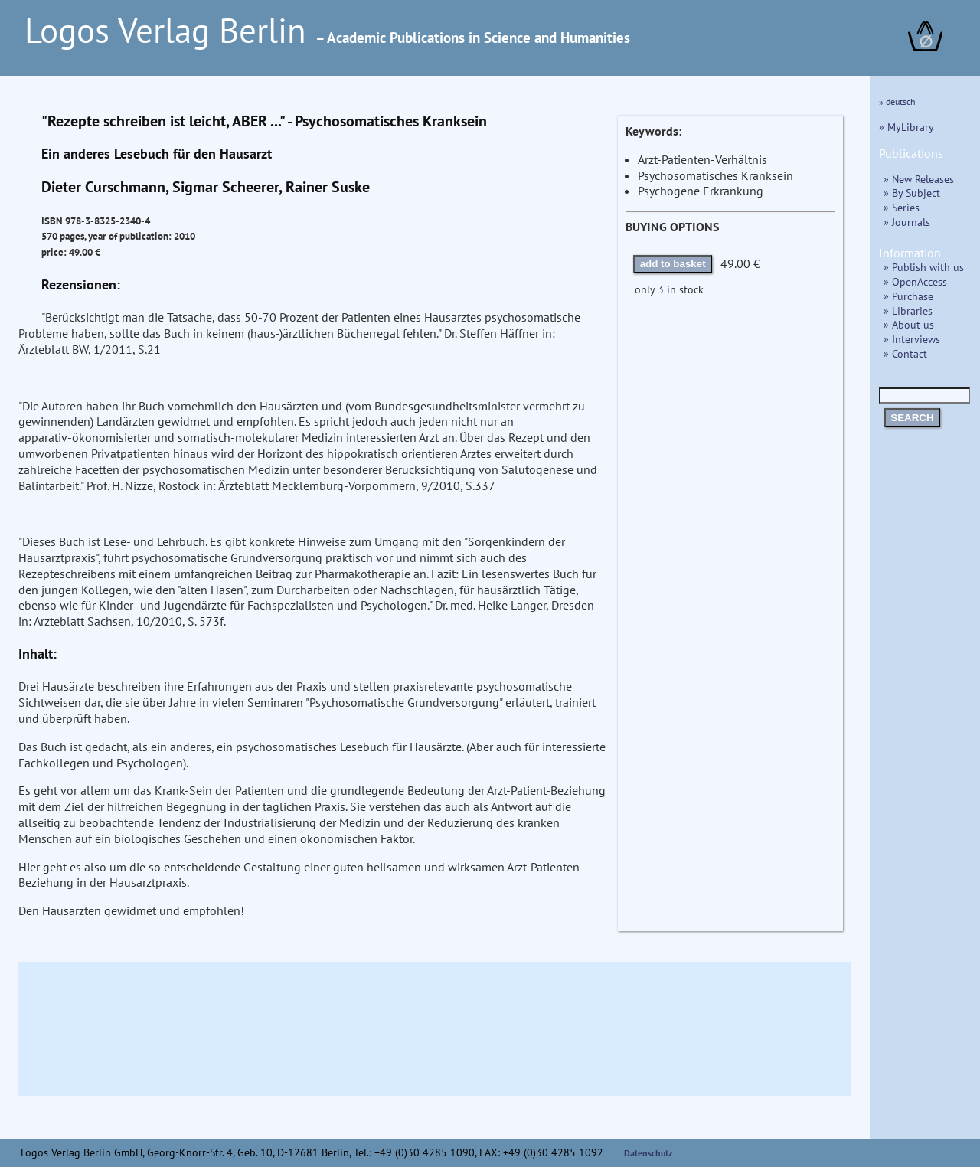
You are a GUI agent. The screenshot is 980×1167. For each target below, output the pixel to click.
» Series (902, 207)
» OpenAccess (915, 281)
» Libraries (908, 310)
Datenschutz (648, 1153)
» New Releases (919, 179)
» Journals (907, 221)
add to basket (673, 264)
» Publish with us (924, 267)
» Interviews (912, 339)
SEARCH (911, 417)
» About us (909, 324)
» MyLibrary (906, 126)
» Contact (905, 353)
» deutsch (897, 101)
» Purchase (908, 296)
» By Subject (912, 192)
